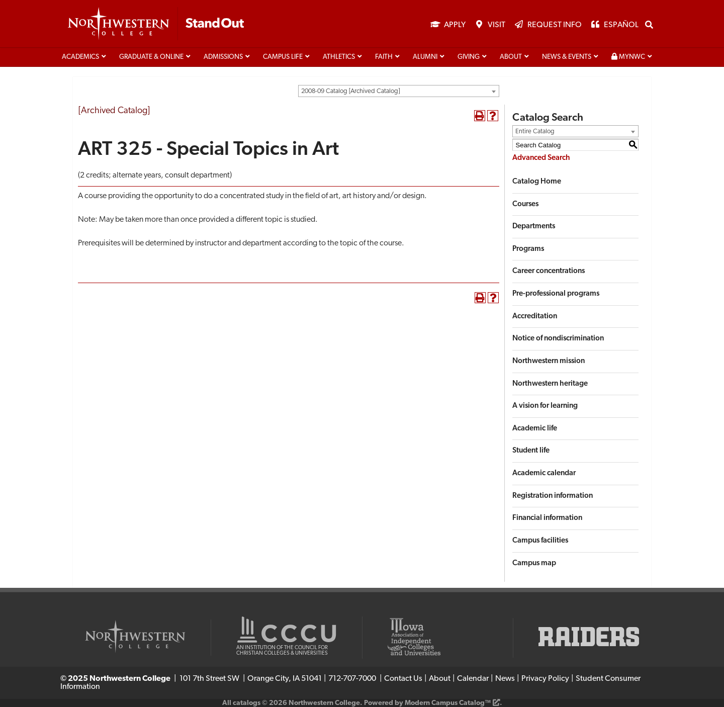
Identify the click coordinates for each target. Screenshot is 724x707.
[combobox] (398, 91)
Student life (531, 451)
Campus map (534, 563)
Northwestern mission (548, 361)
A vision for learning (545, 406)
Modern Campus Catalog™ (448, 703)
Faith (384, 57)
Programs (528, 249)
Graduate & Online (151, 57)
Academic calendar (544, 473)
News (505, 679)
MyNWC (628, 56)
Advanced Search (541, 158)
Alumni (425, 57)
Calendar (473, 679)
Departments (533, 226)
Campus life (283, 57)
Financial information (547, 518)
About (511, 57)
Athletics (339, 57)
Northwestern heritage (550, 384)
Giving (469, 57)
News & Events (566, 57)
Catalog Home (536, 182)
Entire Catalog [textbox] (535, 131)
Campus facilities (540, 541)
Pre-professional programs (555, 294)
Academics (80, 57)
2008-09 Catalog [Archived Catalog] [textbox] (350, 91)
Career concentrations (548, 271)
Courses (525, 204)
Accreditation (534, 316)
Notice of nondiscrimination (558, 338)
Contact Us (403, 679)
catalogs (246, 703)
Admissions (223, 57)
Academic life (534, 428)
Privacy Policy (545, 679)
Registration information (552, 496)
